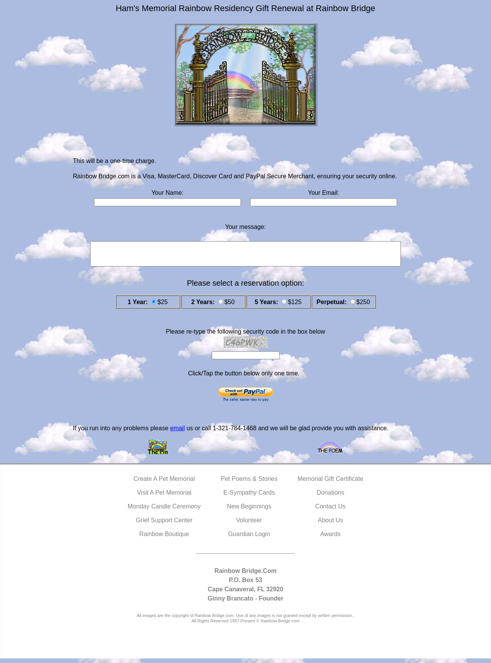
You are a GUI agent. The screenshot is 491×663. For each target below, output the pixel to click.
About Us (330, 525)
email (177, 432)
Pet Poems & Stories (249, 483)
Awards (330, 538)
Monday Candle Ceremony (164, 511)
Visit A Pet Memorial (164, 497)
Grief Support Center (164, 525)
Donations (330, 497)
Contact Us (330, 511)
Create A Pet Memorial (164, 483)
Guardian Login (249, 538)
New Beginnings (249, 511)
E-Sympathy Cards (249, 497)
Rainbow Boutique (164, 538)
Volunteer (249, 525)
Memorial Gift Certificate (331, 483)
